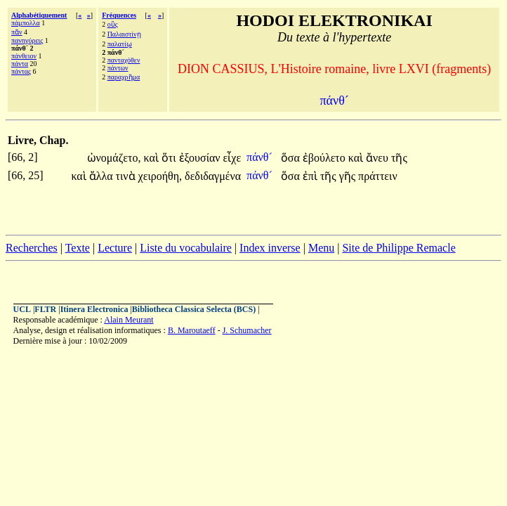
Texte (77, 248)
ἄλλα (102, 176)
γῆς (348, 176)
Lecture (115, 248)
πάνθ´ (260, 157)
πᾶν (16, 32)
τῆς (399, 158)
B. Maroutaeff (192, 330)
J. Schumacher (247, 330)
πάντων (118, 68)
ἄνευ (378, 158)
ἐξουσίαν (201, 158)
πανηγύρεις (27, 40)
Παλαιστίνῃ (124, 34)
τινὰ (127, 176)
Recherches (32, 248)
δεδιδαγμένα (213, 176)
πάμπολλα (25, 23)
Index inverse (270, 248)
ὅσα (292, 158)
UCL (22, 309)
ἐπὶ (311, 176)
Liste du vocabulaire (186, 248)
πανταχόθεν (123, 60)
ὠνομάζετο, (114, 158)
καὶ (153, 158)
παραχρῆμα (123, 77)
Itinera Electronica (94, 309)
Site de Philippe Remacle (398, 248)
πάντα (19, 63)
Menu (321, 248)
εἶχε (232, 158)
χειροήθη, (160, 176)
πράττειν (377, 176)
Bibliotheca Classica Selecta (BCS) (194, 309)
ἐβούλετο (325, 158)
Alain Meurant (128, 320)
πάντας (21, 71)
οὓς (112, 24)
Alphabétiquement (39, 15)
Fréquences (119, 15)
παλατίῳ (119, 44)
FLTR (45, 309)
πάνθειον (24, 56)
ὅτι (170, 158)
